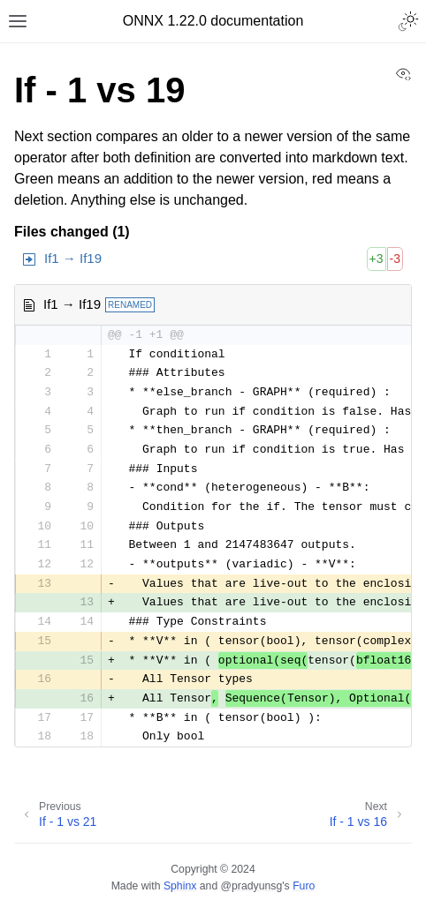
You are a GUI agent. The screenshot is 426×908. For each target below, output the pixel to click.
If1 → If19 (73, 258)
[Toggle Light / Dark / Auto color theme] (408, 21)
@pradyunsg (252, 886)
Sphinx (180, 886)
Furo (304, 886)
